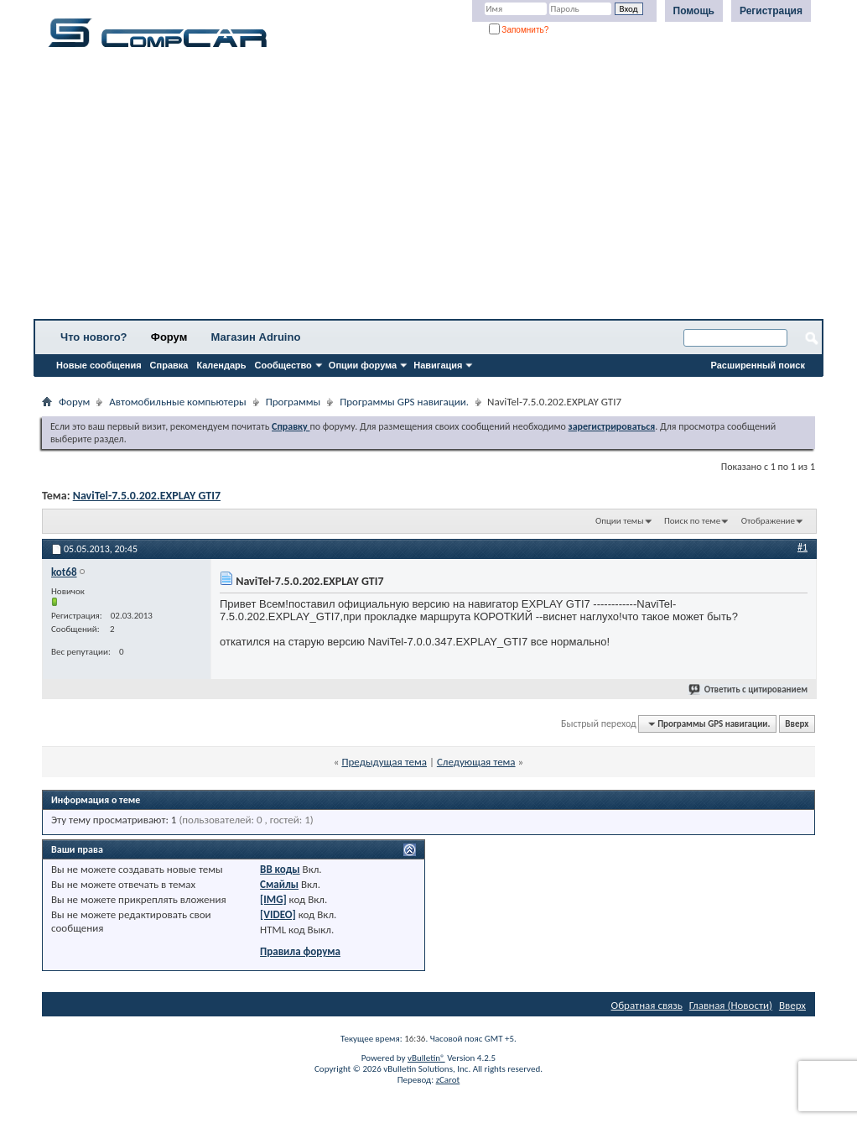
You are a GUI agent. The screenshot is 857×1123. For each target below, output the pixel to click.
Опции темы (619, 520)
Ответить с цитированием (749, 689)
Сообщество (283, 365)
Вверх (796, 723)
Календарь (221, 365)
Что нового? (93, 337)
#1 (802, 547)
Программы (293, 401)
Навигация (437, 365)
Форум (169, 337)
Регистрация (771, 11)
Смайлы (279, 884)
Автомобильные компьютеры (177, 401)
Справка (169, 365)
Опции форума (363, 365)
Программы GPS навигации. (404, 401)
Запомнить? (519, 29)
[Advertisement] (428, 188)
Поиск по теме (692, 520)
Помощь (693, 11)
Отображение (768, 520)
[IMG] (273, 899)
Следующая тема (476, 761)
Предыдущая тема (384, 761)
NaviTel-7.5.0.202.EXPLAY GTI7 (147, 495)
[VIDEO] (278, 914)
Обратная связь (647, 1005)
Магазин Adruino (256, 337)
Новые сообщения (99, 365)
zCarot (448, 1079)
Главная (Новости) (730, 1005)
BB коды (280, 869)
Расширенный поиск (758, 365)
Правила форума (300, 951)
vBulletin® (426, 1057)
